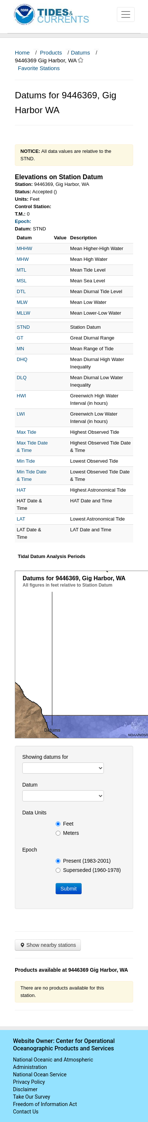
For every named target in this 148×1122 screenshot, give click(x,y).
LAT (21, 519)
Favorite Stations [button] (42, 68)
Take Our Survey (31, 1097)
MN (20, 348)
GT (20, 338)
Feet (64, 824)
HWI (21, 395)
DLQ (22, 377)
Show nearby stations (48, 945)
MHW (23, 259)
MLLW (23, 313)
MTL (21, 270)
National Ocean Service (40, 1074)
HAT (21, 490)
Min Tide (26, 461)
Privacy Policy (29, 1082)
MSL (22, 280)
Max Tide (26, 432)
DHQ (22, 359)
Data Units (34, 813)
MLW (22, 302)
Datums (80, 52)
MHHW (24, 248)
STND (23, 327)
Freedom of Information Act (45, 1104)
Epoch (29, 850)
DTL (21, 291)
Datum (29, 785)
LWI (21, 414)
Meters (67, 833)
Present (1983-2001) (83, 861)
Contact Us (26, 1112)
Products (51, 52)
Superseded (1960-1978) (88, 870)
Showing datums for (45, 757)
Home (22, 52)
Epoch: (23, 221)
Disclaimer (25, 1089)
